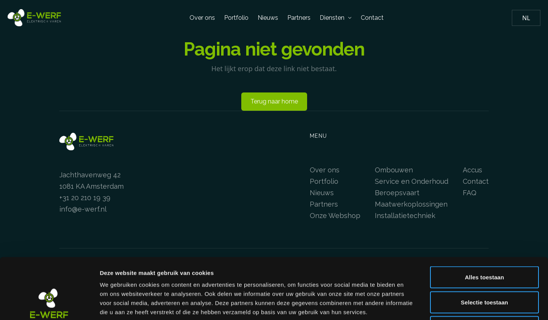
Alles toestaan (484, 220)
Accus (472, 170)
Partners (299, 17)
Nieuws (268, 17)
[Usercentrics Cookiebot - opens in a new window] (49, 305)
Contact (372, 17)
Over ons (202, 17)
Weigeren (484, 270)
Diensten (336, 17)
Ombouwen (394, 170)
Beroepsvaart (397, 193)
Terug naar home (274, 101)
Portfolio (236, 17)
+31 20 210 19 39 (84, 198)
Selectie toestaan (484, 245)
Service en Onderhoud (411, 181)
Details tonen (411, 305)
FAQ (469, 193)
